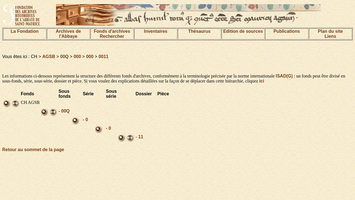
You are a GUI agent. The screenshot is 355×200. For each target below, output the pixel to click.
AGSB (48, 56)
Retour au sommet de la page (33, 149)
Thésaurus (199, 31)
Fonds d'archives (112, 31)
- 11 (139, 136)
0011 (103, 56)
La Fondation (25, 31)
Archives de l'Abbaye (68, 34)
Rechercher (112, 36)
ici (261, 81)
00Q (64, 56)
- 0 (85, 119)
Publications (286, 31)
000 (77, 56)
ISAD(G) (284, 76)
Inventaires (155, 31)
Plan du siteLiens (330, 34)
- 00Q (64, 111)
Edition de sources (243, 31)
